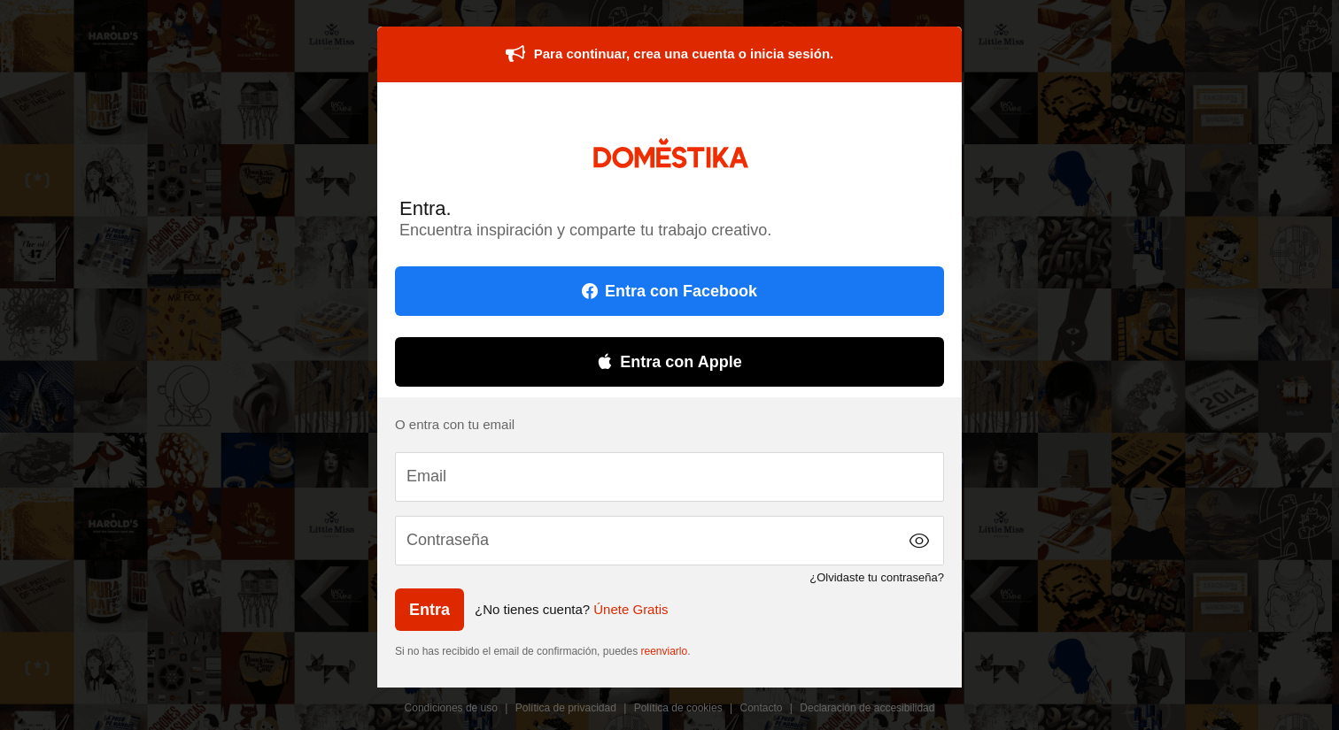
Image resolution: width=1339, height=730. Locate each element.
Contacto (761, 708)
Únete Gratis (630, 609)
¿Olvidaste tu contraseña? (876, 577)
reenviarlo (664, 651)
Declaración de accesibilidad (867, 708)
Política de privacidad (565, 708)
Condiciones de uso (451, 708)
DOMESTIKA (670, 152)
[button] (919, 541)
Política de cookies (678, 708)
